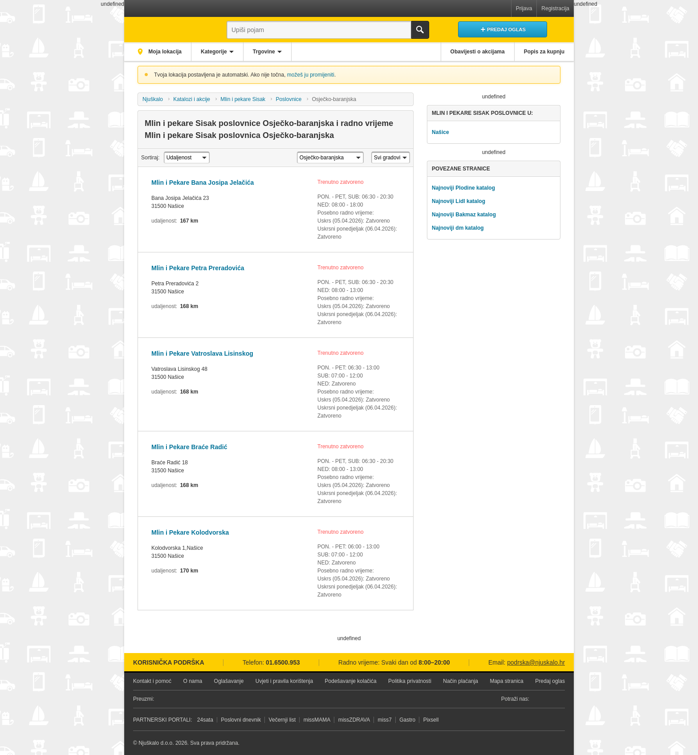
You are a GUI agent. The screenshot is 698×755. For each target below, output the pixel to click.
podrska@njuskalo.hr (536, 662)
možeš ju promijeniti (310, 75)
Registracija (555, 8)
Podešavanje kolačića (351, 681)
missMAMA (317, 720)
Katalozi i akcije (191, 99)
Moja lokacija (164, 52)
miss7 (385, 720)
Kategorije (214, 52)
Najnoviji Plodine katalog (463, 188)
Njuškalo (152, 99)
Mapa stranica (506, 681)
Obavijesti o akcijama (477, 52)
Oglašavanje (229, 681)
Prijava (524, 8)
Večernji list (282, 720)
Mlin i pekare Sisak (242, 99)
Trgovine (264, 52)
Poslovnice (288, 99)
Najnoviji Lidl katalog (458, 201)
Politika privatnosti (409, 681)
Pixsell (431, 720)
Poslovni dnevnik (241, 720)
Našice (440, 132)
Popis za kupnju (544, 52)
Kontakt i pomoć (152, 681)
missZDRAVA (354, 720)
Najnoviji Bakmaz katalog (464, 214)
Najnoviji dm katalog (458, 228)
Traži (420, 30)
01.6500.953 (283, 662)
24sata (205, 720)
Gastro (407, 720)
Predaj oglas (550, 681)
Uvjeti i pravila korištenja (284, 681)
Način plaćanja (460, 681)
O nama (192, 681)
